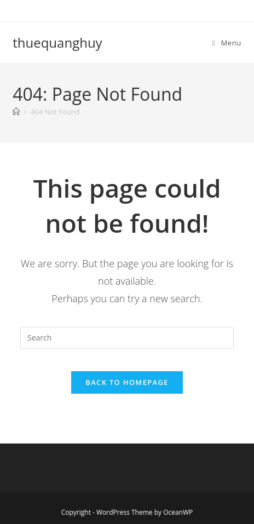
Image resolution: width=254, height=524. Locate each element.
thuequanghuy (57, 42)
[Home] (16, 112)
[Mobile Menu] (226, 43)
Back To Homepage (126, 382)
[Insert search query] (127, 338)
